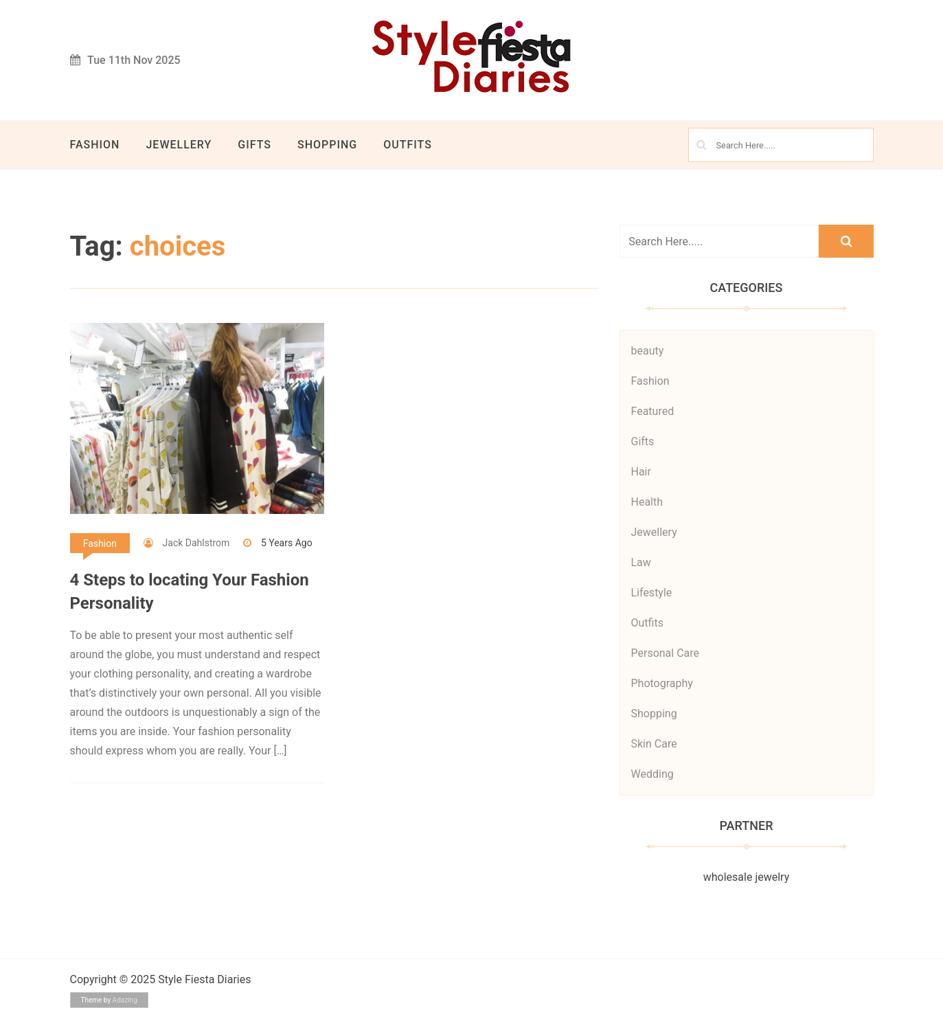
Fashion (95, 144)
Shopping (327, 144)
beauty (647, 350)
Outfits (407, 144)
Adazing (125, 1000)
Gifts (254, 144)
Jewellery (179, 144)
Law (641, 562)
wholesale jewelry (746, 877)
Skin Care (654, 743)
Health (647, 501)
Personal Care (665, 653)
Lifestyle (651, 592)
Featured (652, 411)
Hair (641, 471)
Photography (662, 683)
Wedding (652, 774)
